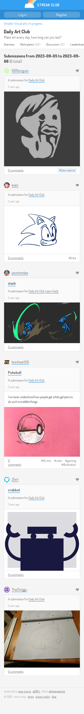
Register (61, 15)
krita (73, 258)
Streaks (8, 23)
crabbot (14, 490)
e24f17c (36, 691)
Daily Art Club (17, 31)
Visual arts (21, 23)
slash (12, 283)
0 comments (15, 170)
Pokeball (14, 372)
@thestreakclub (57, 691)
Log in (22, 15)
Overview (9, 44)
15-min (47, 461)
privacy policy (43, 696)
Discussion (52, 44)
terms (31, 696)
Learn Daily (51, 291)
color (59, 461)
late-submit (68, 170)
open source (24, 691)
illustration (69, 465)
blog (54, 696)
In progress (35, 23)
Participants (27, 44)
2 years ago (14, 86)
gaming (71, 461)
